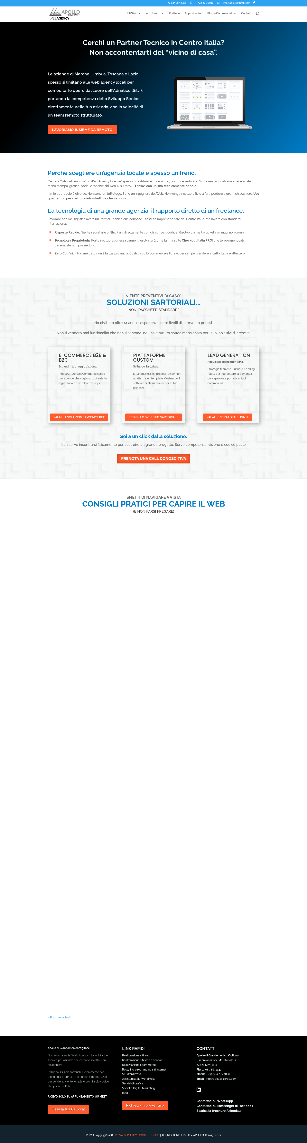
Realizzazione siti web (136, 1055)
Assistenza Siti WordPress (138, 1078)
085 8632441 (213, 1069)
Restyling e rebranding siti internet (144, 1069)
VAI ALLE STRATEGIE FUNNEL (228, 417)
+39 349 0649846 (218, 1074)
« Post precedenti (59, 1017)
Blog (125, 1092)
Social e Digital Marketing (138, 1088)
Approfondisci (193, 13)
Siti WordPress (131, 1074)
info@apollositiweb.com (236, 3)
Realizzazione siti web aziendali (142, 1060)
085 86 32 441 (178, 3)
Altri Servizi (153, 13)
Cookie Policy (149, 1135)
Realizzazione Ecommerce (139, 1064)
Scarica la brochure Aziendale (219, 1111)
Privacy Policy (126, 1135)
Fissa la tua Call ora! (68, 1109)
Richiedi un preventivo (144, 1105)
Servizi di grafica (132, 1083)
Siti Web (132, 13)
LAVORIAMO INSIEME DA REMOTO (83, 130)
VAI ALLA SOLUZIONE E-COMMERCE (79, 417)
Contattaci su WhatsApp (215, 1101)
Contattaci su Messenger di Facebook (225, 1106)
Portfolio (174, 13)
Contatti (246, 13)
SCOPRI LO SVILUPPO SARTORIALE (153, 417)
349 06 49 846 (205, 3)
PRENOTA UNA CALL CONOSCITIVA (153, 458)
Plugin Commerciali (219, 13)
